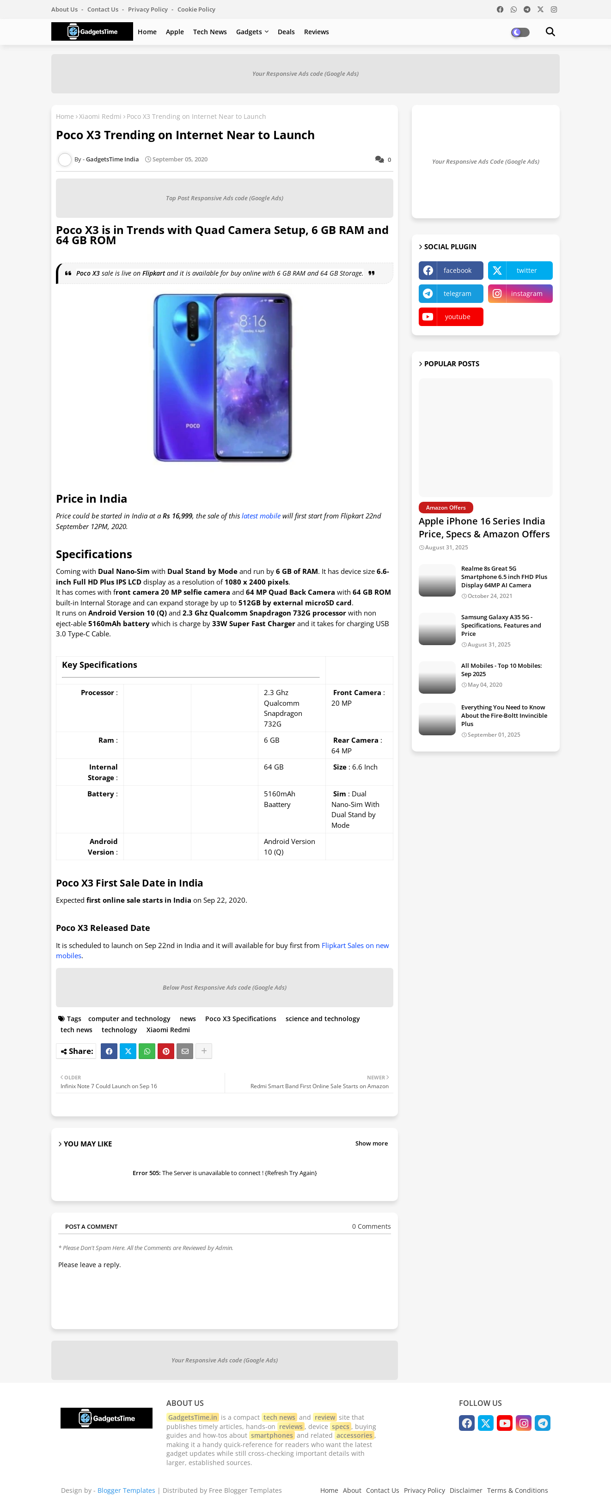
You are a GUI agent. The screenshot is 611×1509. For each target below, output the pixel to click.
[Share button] (204, 1051)
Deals (286, 31)
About (352, 1490)
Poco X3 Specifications (240, 1018)
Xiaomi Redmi (100, 116)
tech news (76, 1029)
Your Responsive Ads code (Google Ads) (305, 73)
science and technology (323, 1018)
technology (119, 1029)
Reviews (316, 31)
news (188, 1018)
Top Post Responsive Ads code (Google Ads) (224, 198)
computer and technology (129, 1018)
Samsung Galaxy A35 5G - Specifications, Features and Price (501, 625)
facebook (457, 270)
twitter (527, 270)
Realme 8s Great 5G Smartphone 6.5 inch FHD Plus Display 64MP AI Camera (504, 576)
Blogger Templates (126, 1490)
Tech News (210, 31)
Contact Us (382, 1490)
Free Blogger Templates (245, 1490)
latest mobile (261, 515)
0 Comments (371, 1226)
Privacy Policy (148, 9)
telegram (457, 293)
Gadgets (249, 31)
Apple (175, 31)
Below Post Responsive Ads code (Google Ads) (225, 987)
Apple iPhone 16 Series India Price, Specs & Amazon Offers (484, 527)
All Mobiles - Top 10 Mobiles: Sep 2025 (501, 669)
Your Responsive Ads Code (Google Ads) (485, 161)
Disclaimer (466, 1490)
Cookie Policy (196, 9)
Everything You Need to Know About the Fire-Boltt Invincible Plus (504, 715)
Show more (371, 1143)
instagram (527, 293)
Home (147, 31)
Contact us (103, 9)
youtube (457, 316)
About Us (65, 9)
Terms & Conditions (517, 1490)
